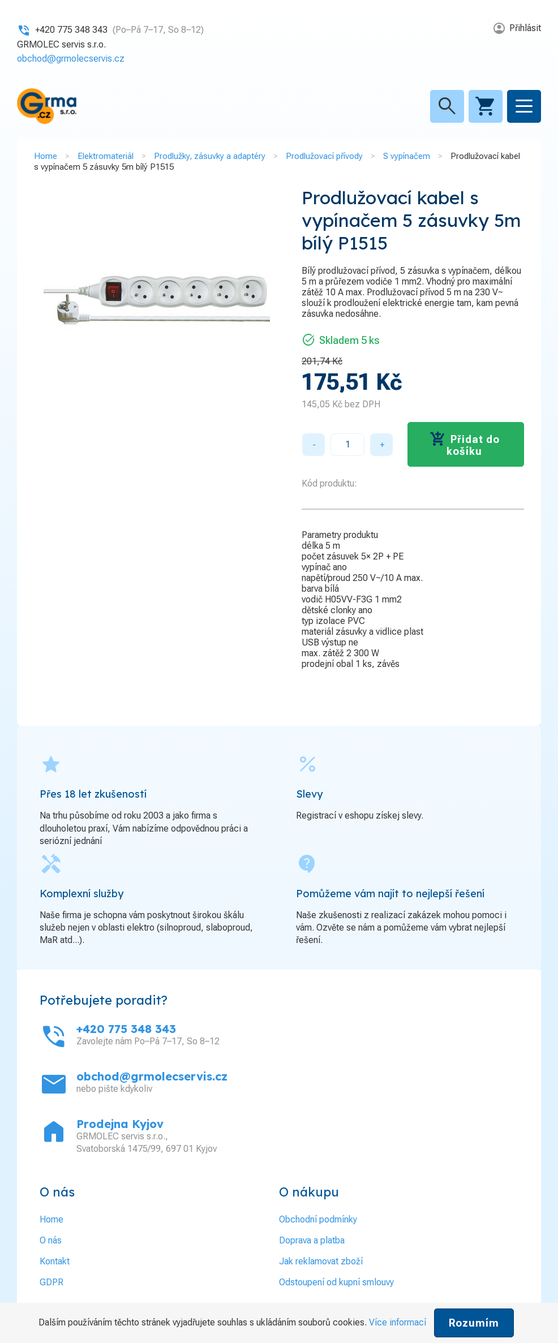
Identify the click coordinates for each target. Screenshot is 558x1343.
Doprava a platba (312, 1240)
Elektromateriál (106, 156)
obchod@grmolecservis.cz (71, 58)
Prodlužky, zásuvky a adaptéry (209, 156)
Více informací (397, 1322)
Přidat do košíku (473, 445)
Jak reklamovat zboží (321, 1261)
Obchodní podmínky (318, 1219)
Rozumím (474, 1323)
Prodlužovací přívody (324, 156)
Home (45, 156)
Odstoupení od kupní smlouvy (336, 1282)
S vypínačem (406, 156)
